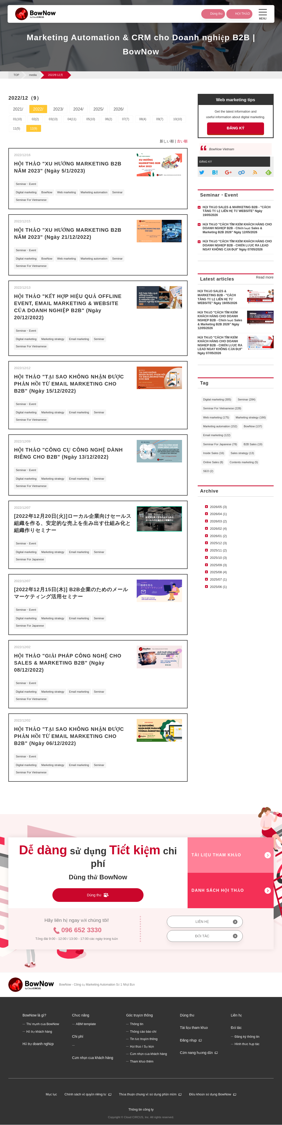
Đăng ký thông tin (247, 1036)
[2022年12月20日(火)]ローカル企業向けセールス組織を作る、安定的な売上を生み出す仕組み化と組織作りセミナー (72, 523)
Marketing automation (94, 192)
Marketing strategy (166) (251, 417)
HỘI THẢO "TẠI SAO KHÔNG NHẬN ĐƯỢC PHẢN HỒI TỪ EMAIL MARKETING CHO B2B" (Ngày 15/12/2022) (69, 384)
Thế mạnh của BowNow (42, 1024)
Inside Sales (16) (213, 453)
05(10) (90, 119)
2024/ (78, 109)
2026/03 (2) (218, 521)
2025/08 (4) (218, 572)
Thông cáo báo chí (143, 1031)
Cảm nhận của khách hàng (92, 1058)
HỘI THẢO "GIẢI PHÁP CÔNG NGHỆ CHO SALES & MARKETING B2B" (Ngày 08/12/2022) (67, 663)
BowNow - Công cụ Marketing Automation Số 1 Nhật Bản (97, 984)
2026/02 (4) (218, 528)
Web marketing (66, 192)
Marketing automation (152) (220, 426)
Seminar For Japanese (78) (220, 444)
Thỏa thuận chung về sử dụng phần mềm (148, 1094)
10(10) (177, 119)
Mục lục (51, 1094)
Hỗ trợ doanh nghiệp (38, 1044)
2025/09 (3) (218, 565)
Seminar (117, 192)
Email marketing (79, 339)
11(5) (16, 128)
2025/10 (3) (218, 558)
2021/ (18, 109)
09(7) (159, 119)
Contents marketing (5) (244, 462)
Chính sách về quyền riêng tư (85, 1094)
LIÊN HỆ (202, 922)
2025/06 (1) (218, 587)
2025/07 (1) (218, 579)
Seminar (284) (246, 399)
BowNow (46, 192)
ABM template (86, 1024)
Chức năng (80, 1015)
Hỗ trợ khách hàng (39, 1031)
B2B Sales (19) (253, 444)
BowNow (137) (253, 426)
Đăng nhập (188, 1040)
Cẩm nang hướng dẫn (196, 1053)
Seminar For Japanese (30, 559)
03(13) (53, 119)
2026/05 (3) (218, 507)
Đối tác (236, 1028)
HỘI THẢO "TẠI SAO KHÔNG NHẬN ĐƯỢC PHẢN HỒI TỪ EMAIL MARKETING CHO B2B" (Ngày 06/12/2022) (69, 736)
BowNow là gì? (34, 1015)
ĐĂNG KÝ (236, 128)
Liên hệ (236, 1015)
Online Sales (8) (213, 462)
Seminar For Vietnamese (31, 199)
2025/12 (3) (218, 543)
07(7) (125, 119)
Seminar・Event (26, 183)
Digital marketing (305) (217, 399)
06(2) (108, 119)
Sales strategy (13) (242, 453)
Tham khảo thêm (141, 1061)
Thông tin (136, 1024)
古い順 (182, 141)
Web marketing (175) (216, 417)
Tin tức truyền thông (143, 1039)
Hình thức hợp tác (247, 1044)
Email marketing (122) (217, 435)
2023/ (58, 109)
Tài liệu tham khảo (194, 1028)
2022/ (38, 109)
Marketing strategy (52, 339)
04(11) (72, 119)
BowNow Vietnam (221, 149)
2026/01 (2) (218, 536)
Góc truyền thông (139, 1015)
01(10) (17, 119)
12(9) (33, 128)
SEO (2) (208, 471)
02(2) (35, 119)
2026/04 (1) (218, 514)
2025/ (98, 109)
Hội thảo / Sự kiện (142, 1046)
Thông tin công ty (141, 1109)
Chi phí (77, 1036)
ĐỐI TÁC (202, 936)
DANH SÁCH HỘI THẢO (218, 890)
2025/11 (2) (218, 550)
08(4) (142, 119)
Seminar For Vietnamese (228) (222, 408)
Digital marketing (26, 192)
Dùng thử (187, 1015)
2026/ (118, 109)
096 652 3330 (81, 930)
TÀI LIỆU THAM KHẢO (216, 855)
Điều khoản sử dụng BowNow (210, 1094)
